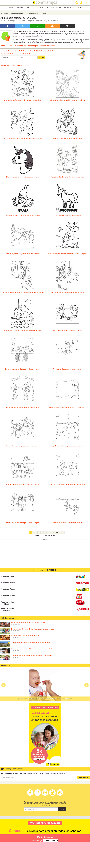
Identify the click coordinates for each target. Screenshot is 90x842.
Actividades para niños (16, 14)
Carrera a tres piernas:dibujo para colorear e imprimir (22, 524)
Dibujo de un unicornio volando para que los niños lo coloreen (22, 139)
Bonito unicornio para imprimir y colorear (67, 216)
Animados (43, 14)
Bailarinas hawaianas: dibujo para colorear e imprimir (22, 370)
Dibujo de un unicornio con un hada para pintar (67, 139)
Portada (4, 14)
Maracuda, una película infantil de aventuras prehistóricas (30, 623)
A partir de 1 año (7, 577)
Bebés (27, 7)
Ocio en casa (37, 7)
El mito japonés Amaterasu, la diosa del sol (25, 637)
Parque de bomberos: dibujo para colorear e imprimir (67, 293)
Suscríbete (83, 778)
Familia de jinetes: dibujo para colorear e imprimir (22, 255)
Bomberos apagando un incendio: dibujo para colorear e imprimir (22, 293)
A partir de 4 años (8, 584)
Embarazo (10, 7)
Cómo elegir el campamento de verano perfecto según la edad (31, 656)
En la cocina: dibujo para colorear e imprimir (67, 332)
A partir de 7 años (8, 590)
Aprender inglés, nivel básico (7, 604)
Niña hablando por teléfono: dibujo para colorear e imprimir (67, 255)
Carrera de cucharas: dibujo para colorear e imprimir (67, 485)
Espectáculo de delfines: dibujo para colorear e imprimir (22, 332)
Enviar (62, 810)
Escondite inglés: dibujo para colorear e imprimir (67, 524)
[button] (3, 686)
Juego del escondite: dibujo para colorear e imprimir (67, 447)
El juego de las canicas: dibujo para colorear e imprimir (67, 408)
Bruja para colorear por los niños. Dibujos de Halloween (22, 216)
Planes (81, 7)
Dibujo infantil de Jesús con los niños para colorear (67, 178)
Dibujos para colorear (32, 14)
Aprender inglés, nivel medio (7, 610)
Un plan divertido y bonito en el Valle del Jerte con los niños (30, 643)
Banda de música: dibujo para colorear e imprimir (22, 408)
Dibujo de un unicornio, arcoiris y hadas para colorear (67, 101)
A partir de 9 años (8, 597)
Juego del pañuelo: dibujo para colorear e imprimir (22, 485)
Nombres (20, 7)
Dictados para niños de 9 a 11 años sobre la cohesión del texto (32, 650)
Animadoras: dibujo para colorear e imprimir (67, 370)
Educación (49, 7)
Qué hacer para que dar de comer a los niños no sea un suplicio (45, 700)
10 (57, 533)
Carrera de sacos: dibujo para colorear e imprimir (22, 447)
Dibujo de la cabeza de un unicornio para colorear (22, 178)
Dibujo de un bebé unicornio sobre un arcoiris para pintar (22, 101)
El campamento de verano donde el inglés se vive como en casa (32, 630)
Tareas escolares (63, 7)
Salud (74, 7)
